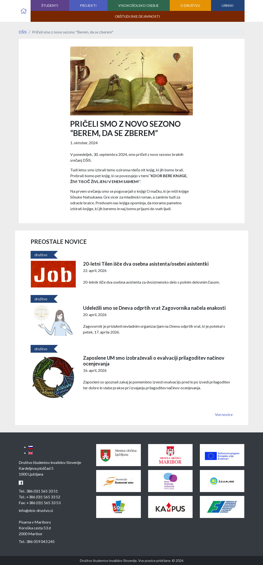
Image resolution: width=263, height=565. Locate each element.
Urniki (228, 5)
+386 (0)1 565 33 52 (43, 496)
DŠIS (23, 32)
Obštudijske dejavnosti (137, 16)
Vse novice (224, 414)
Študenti (49, 5)
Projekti (88, 5)
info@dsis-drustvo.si (36, 510)
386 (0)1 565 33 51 (42, 491)
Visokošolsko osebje (138, 5)
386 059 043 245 (40, 541)
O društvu (190, 5)
